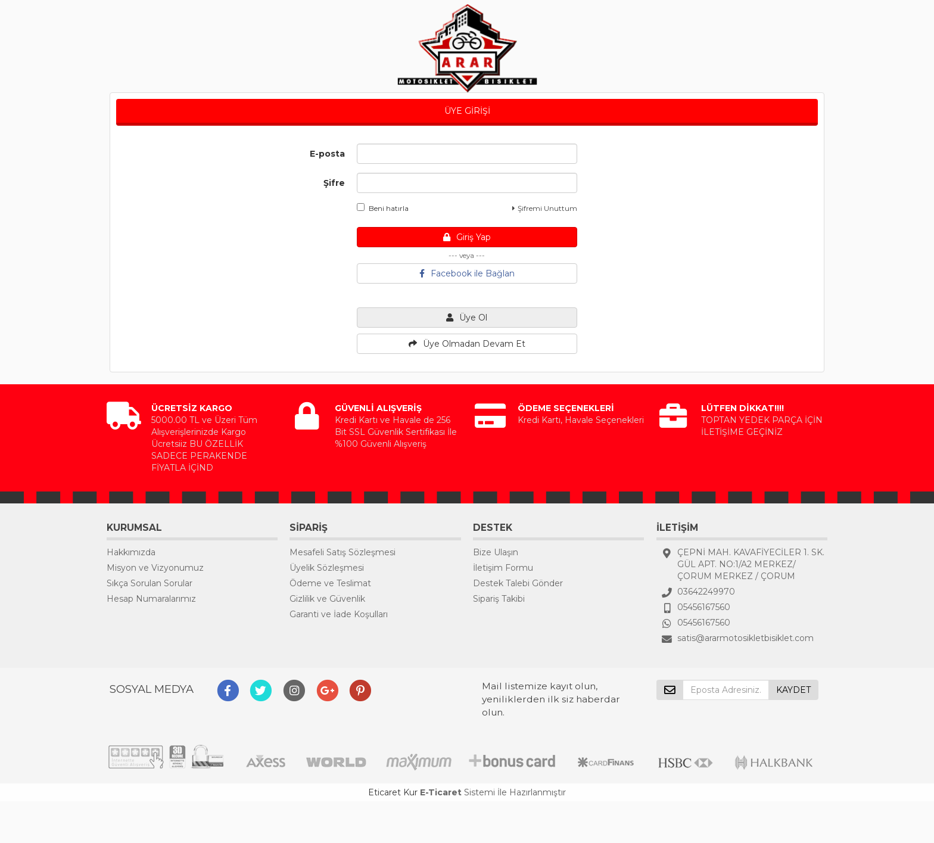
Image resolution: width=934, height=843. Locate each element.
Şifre (334, 183)
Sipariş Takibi (499, 598)
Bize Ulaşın (495, 552)
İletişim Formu (503, 567)
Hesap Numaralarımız (151, 598)
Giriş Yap (467, 237)
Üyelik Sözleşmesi (326, 567)
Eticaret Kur (393, 792)
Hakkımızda (131, 552)
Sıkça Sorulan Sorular (149, 583)
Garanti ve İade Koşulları (338, 614)
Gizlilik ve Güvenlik (327, 598)
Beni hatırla (383, 208)
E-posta (327, 153)
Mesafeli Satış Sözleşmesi (342, 552)
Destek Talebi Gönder (518, 583)
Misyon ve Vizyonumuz (155, 567)
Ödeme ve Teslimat (330, 583)
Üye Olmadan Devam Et (467, 343)
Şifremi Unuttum (544, 208)
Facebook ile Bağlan (467, 273)
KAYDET (793, 690)
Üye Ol (466, 317)
